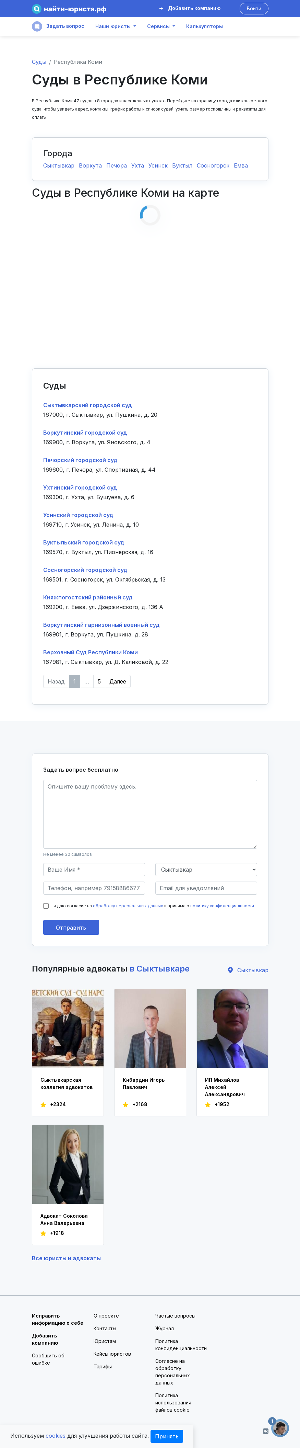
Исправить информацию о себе (57, 1319)
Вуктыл (183, 165)
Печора (117, 165)
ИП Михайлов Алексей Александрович (225, 1087)
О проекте (106, 1316)
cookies (55, 1435)
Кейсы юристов (112, 1354)
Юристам (105, 1341)
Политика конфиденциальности (181, 1344)
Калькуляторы (204, 26)
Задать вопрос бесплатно (80, 769)
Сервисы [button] (158, 26)
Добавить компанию (189, 8)
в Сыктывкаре (160, 969)
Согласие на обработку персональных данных (172, 1372)
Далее (117, 681)
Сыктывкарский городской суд (87, 405)
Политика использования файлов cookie (173, 1402)
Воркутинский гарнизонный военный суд (101, 624)
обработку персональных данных (128, 905)
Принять (167, 1436)
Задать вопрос (58, 26)
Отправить (71, 927)
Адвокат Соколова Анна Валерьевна (64, 1219)
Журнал (164, 1328)
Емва (241, 165)
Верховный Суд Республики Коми (90, 652)
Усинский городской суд (78, 515)
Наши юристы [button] (113, 26)
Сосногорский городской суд (85, 569)
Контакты (105, 1328)
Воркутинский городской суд (85, 432)
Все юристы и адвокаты (66, 1258)
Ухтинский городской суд (80, 487)
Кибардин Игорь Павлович (144, 1083)
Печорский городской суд (80, 460)
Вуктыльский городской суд (83, 542)
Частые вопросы (175, 1316)
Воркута (91, 165)
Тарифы (103, 1366)
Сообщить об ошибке (48, 1359)
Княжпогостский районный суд (88, 597)
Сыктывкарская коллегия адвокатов (66, 1083)
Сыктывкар (59, 165)
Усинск (158, 165)
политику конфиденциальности (222, 905)
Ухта (138, 165)
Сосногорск (214, 165)
